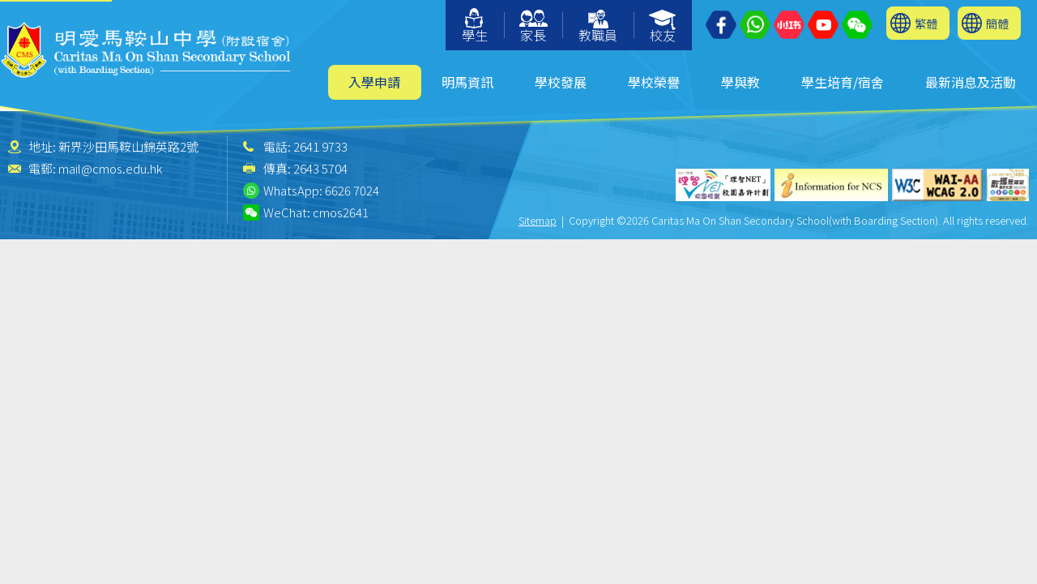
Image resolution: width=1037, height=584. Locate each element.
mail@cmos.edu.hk (110, 168)
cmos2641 (341, 212)
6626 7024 (352, 190)
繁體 (926, 23)
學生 (475, 26)
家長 (533, 27)
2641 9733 (320, 146)
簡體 (997, 23)
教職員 (597, 27)
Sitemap (537, 220)
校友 (663, 27)
